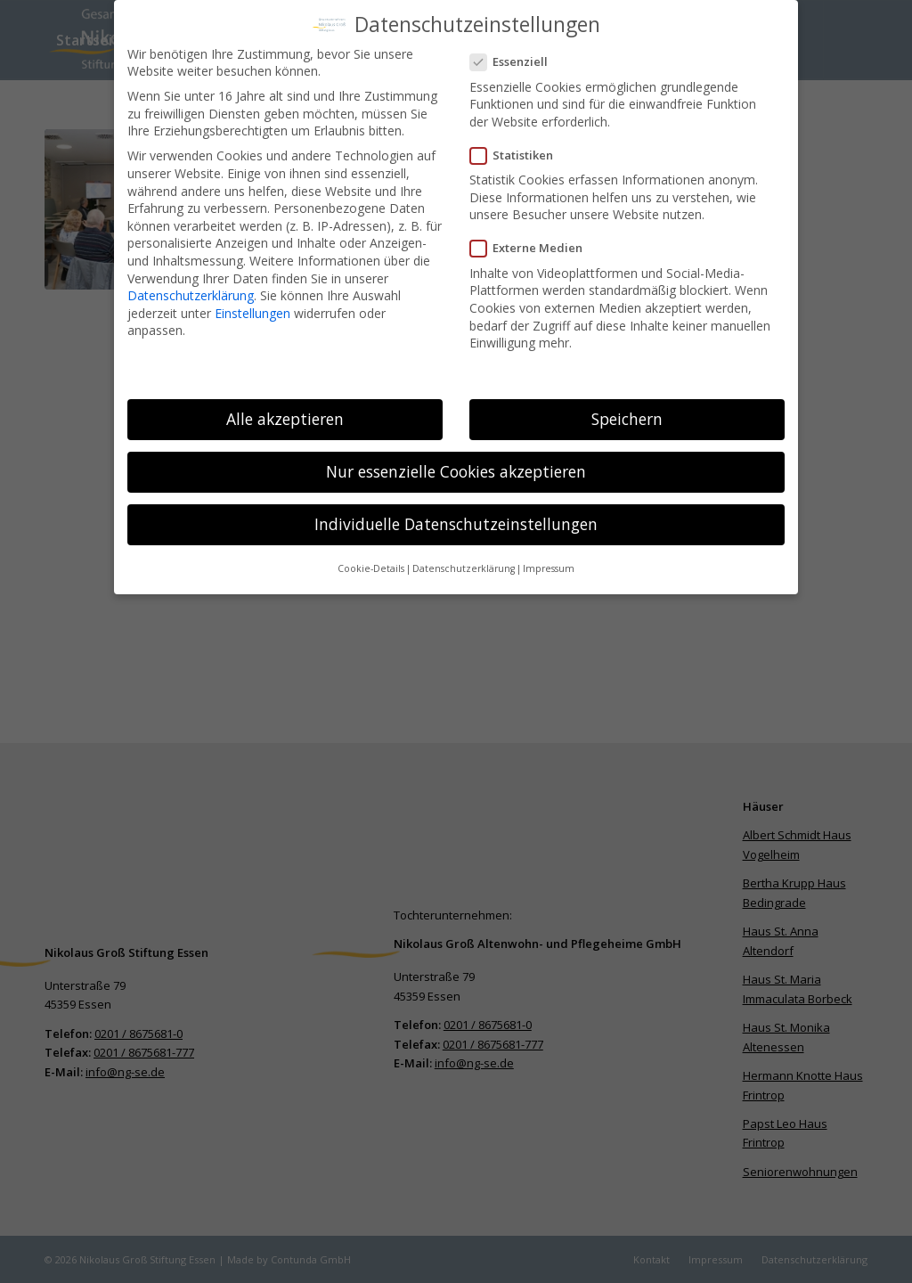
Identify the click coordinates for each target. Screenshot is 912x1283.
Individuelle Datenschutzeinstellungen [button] (456, 516)
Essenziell (516, 54)
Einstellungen (252, 305)
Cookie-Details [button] (371, 561)
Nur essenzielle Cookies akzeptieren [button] (456, 463)
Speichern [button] (627, 410)
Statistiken (518, 147)
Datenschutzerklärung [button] (463, 561)
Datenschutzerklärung (190, 287)
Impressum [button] (548, 561)
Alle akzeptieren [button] (285, 410)
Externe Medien (533, 241)
